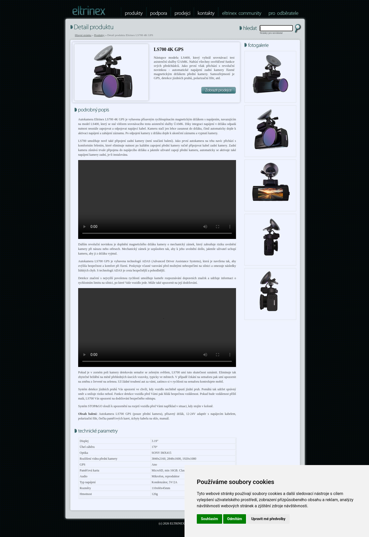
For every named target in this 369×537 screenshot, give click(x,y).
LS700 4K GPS (168, 49)
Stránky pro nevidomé (271, 32)
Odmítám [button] (234, 519)
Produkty (99, 35)
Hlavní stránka (83, 35)
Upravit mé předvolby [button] (268, 519)
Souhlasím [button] (209, 519)
